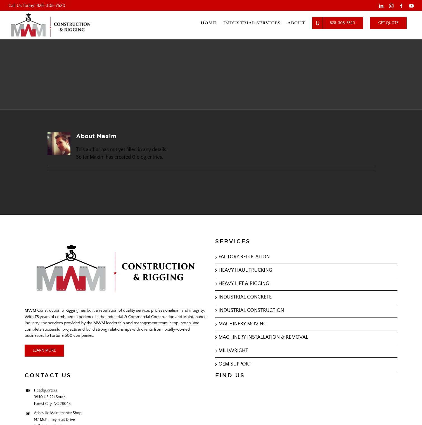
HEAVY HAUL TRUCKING (245, 270)
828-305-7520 (51, 5)
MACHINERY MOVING (243, 324)
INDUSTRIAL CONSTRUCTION (251, 310)
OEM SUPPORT (235, 364)
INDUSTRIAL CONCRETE (245, 297)
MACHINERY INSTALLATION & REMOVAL (263, 337)
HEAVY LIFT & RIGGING (244, 283)
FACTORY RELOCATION (244, 257)
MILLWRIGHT (233, 351)
